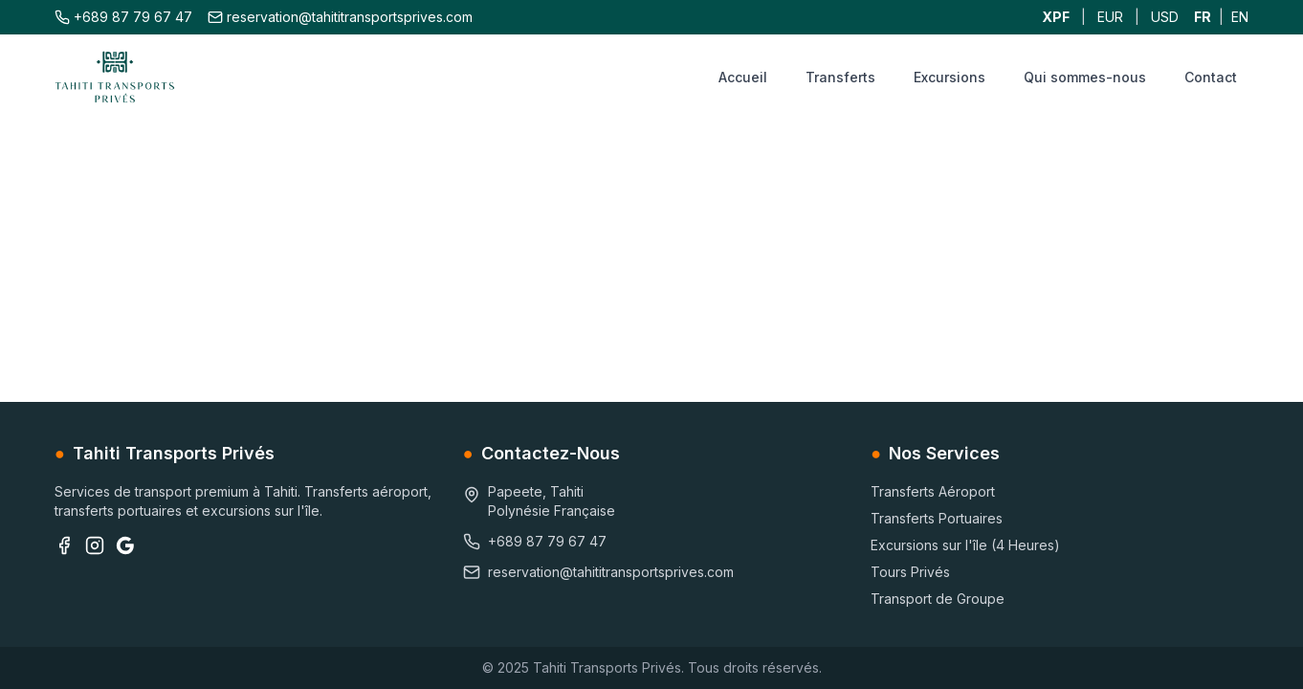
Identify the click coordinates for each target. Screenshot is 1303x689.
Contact (1210, 77)
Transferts (840, 77)
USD (1165, 17)
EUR (1110, 17)
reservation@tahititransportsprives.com (340, 17)
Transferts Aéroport (933, 491)
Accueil (742, 77)
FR (1202, 17)
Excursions (949, 77)
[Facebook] (64, 545)
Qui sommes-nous (1085, 77)
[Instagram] (94, 545)
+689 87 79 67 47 (123, 17)
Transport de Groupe (938, 598)
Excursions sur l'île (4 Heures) (965, 545)
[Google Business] (125, 545)
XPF (1056, 17)
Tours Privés (910, 572)
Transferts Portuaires (937, 518)
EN (1239, 17)
